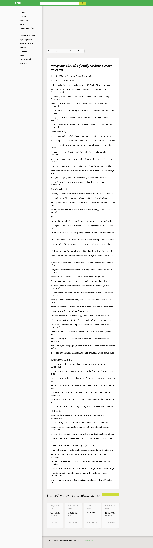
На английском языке (75, 51)
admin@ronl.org (88, 540)
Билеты (22, 12)
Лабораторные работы (28, 36)
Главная (51, 51)
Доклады (23, 16)
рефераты (60, 51)
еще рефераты (110, 495)
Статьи (22, 55)
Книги (22, 24)
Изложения (24, 20)
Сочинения (24, 51)
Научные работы (26, 40)
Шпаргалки (23, 63)
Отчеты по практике (27, 43)
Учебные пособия (26, 59)
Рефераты (23, 47)
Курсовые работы (26, 32)
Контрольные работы (27, 28)
